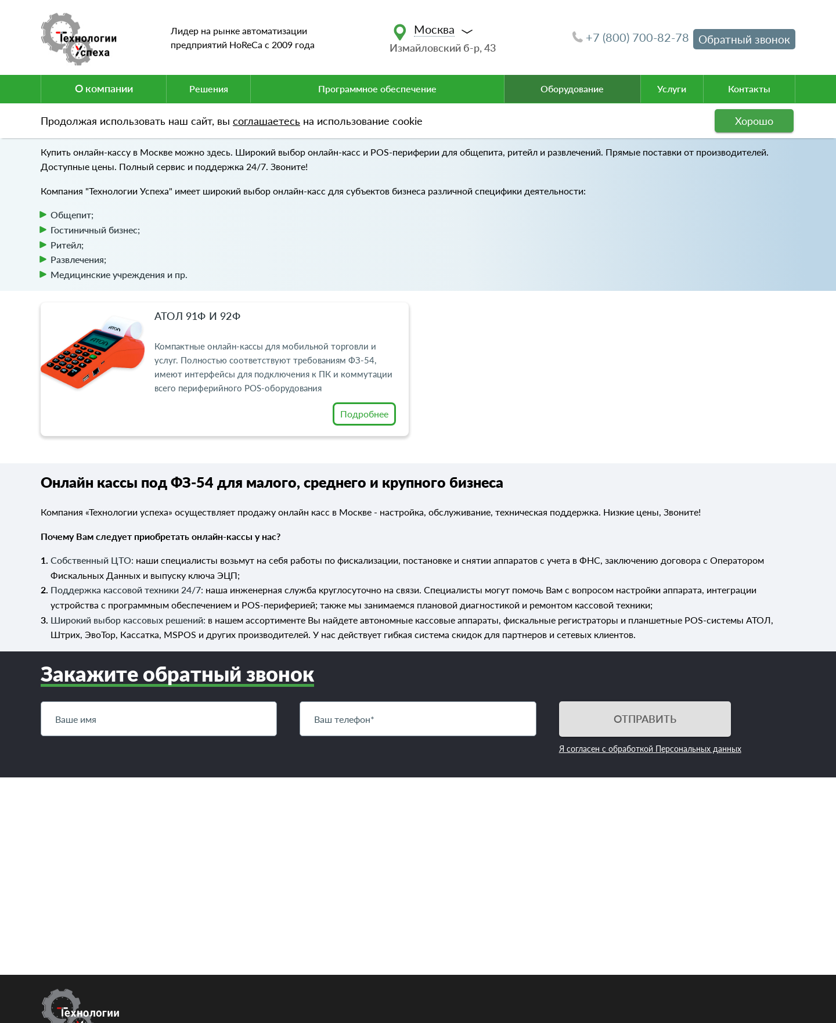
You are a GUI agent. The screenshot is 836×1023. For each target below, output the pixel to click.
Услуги (671, 88)
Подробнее (364, 413)
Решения (208, 88)
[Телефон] (418, 718)
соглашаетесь (266, 120)
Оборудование (572, 88)
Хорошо (754, 120)
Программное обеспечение (377, 88)
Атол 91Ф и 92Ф (197, 315)
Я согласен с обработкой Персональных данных (650, 749)
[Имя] (159, 718)
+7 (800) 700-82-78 (630, 37)
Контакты (749, 88)
